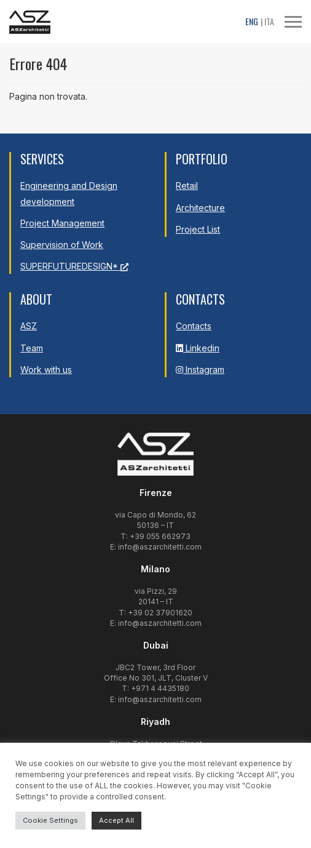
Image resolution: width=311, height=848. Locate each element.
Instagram (200, 369)
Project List (198, 229)
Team (31, 348)
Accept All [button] (116, 820)
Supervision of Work (61, 244)
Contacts (193, 326)
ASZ (28, 326)
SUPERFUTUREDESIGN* (74, 266)
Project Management (62, 223)
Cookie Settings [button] (50, 820)
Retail (187, 185)
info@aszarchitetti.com (160, 546)
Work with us (46, 369)
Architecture (200, 207)
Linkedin (197, 348)
